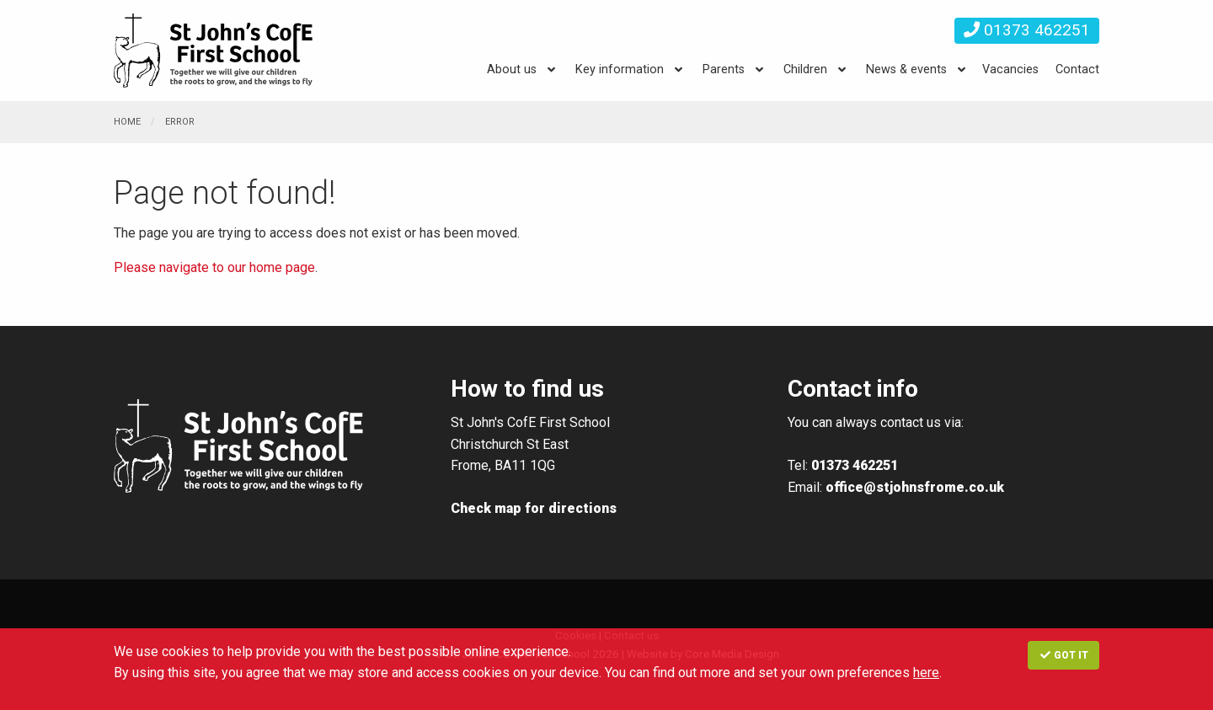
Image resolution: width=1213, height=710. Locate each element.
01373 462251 (1027, 30)
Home (127, 121)
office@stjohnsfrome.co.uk (915, 487)
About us (512, 69)
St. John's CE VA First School (215, 50)
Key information (619, 69)
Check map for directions (534, 508)
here (926, 673)
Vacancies (1010, 69)
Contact (1077, 69)
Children (805, 69)
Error (180, 121)
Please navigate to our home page (214, 267)
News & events (906, 69)
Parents (724, 69)
